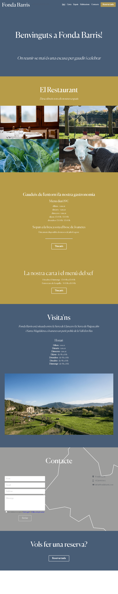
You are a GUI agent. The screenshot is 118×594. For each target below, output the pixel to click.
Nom (8, 479)
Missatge (10, 498)
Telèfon (9, 491)
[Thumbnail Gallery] (29, 122)
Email (8, 485)
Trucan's (59, 246)
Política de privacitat (37, 512)
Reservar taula (108, 4)
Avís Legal (26, 512)
